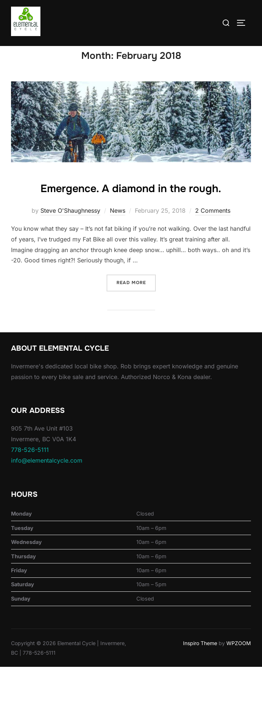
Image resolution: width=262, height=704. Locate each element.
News (117, 248)
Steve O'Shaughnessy (70, 248)
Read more (136, 319)
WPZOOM (238, 681)
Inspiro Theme (200, 681)
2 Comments (212, 248)
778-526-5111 (30, 487)
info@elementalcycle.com (46, 497)
